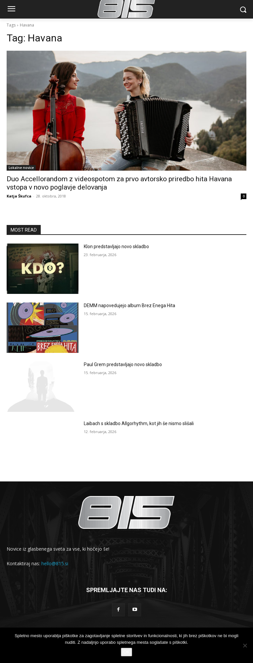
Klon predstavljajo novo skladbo (116, 246)
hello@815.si (54, 563)
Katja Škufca (19, 195)
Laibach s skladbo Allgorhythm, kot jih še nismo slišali (139, 423)
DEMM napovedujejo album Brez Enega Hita (129, 305)
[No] (244, 645)
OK (127, 651)
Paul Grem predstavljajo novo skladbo (123, 364)
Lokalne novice (21, 167)
